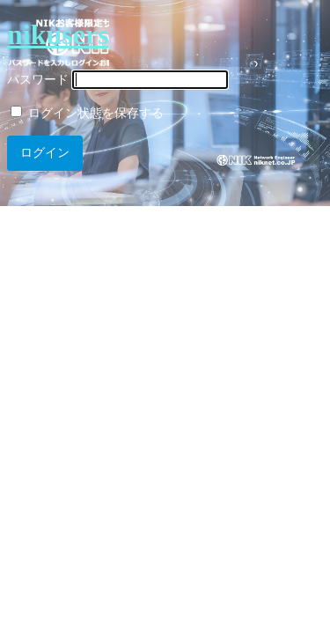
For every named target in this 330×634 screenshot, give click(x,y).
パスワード (38, 79)
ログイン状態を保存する (87, 113)
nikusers (58, 34)
